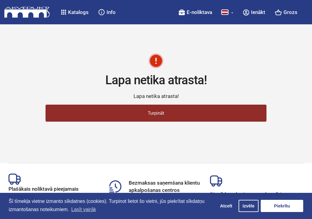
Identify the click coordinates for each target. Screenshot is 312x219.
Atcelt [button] (226, 205)
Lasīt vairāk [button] (83, 209)
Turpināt (156, 113)
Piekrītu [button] (282, 205)
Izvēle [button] (248, 205)
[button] (75, 12)
